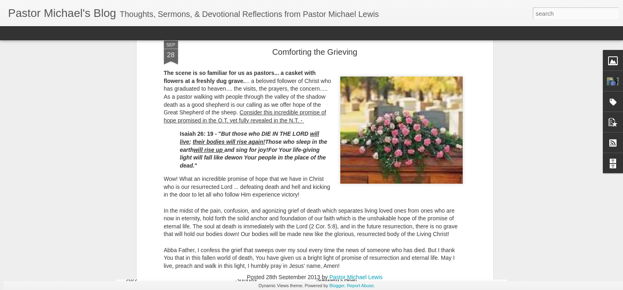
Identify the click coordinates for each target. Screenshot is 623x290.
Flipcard (38, 33)
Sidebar (116, 33)
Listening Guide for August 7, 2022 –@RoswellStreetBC (453, 258)
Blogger (336, 285)
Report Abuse (360, 285)
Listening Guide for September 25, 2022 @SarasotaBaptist (169, 258)
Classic (13, 33)
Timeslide (173, 33)
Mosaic (92, 33)
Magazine (66, 33)
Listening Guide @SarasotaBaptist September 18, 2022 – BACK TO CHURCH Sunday (267, 265)
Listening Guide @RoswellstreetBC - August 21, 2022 (360, 258)
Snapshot (144, 33)
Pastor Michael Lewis (356, 109)
